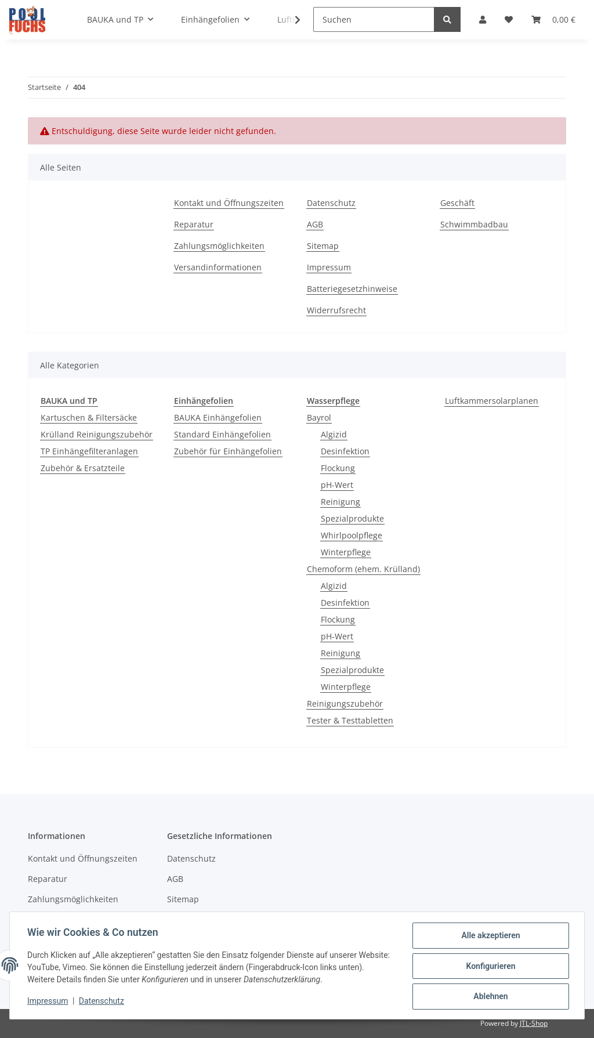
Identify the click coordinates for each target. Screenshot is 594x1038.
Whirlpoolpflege (351, 535)
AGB (315, 224)
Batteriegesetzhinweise (352, 288)
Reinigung (340, 501)
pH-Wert (337, 484)
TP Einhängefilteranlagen (89, 451)
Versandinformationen (218, 267)
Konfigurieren (489, 966)
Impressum (329, 267)
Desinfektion (345, 451)
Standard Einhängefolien (222, 434)
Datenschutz (331, 202)
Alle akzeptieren (489, 936)
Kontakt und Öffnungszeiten (229, 202)
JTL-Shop (534, 1023)
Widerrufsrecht (336, 310)
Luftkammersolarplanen (491, 400)
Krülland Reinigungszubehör (97, 434)
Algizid (334, 434)
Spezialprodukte (352, 518)
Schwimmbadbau (474, 224)
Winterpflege (346, 552)
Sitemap (323, 245)
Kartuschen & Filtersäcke (89, 417)
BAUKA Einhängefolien (218, 417)
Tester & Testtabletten (350, 720)
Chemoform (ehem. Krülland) (363, 568)
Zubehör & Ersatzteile (83, 467)
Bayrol (319, 417)
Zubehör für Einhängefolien (228, 451)
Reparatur (193, 224)
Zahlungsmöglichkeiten (219, 245)
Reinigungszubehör (345, 703)
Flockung (338, 467)
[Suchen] (373, 19)
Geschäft (457, 202)
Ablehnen (489, 996)
